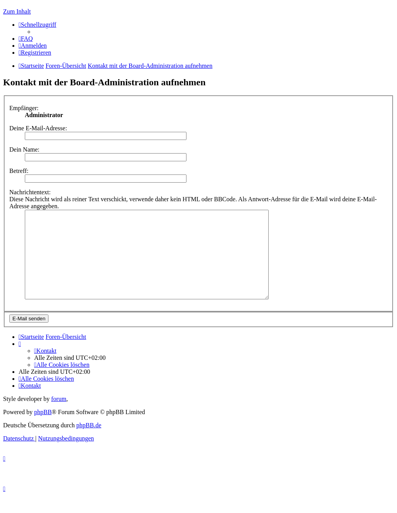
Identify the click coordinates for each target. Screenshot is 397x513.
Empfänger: (24, 108)
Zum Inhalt (17, 11)
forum (58, 416)
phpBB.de (88, 442)
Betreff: (18, 171)
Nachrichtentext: (30, 192)
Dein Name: (24, 149)
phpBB (43, 429)
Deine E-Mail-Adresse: (38, 128)
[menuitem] (26, 38)
